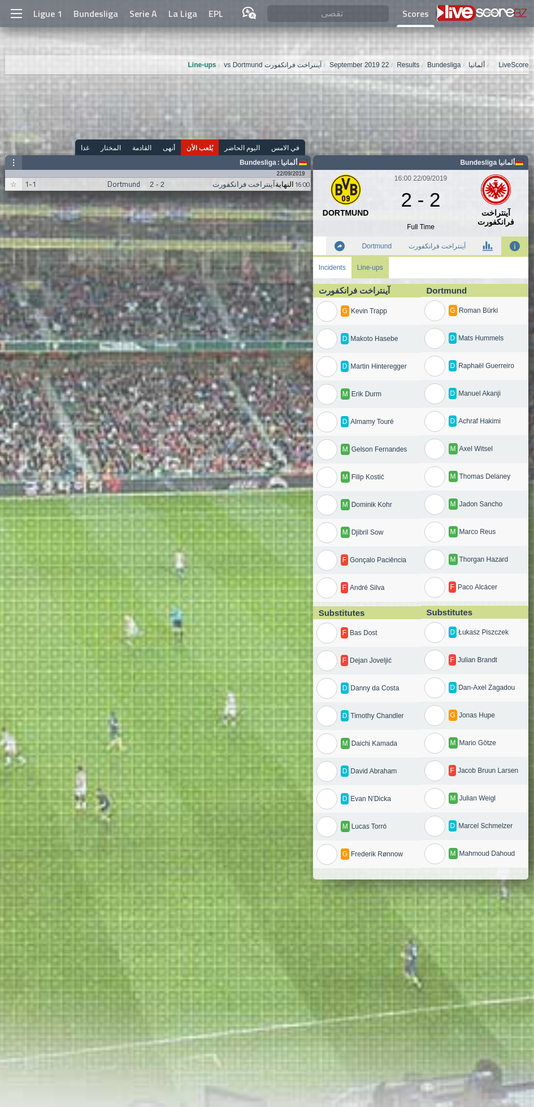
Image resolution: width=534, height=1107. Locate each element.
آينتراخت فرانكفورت (437, 246)
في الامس (285, 147)
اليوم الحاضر (242, 147)
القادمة (141, 147)
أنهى (169, 147)
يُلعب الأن (199, 147)
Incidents (332, 268)
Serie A (143, 13)
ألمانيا (289, 163)
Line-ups (370, 268)
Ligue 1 (47, 13)
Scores (415, 13)
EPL (216, 13)
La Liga (182, 13)
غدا (85, 147)
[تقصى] (327, 14)
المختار (111, 147)
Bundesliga (95, 13)
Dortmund (377, 246)
